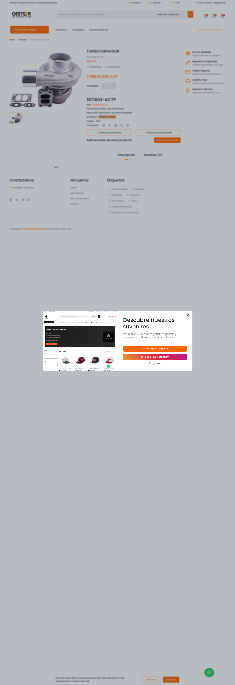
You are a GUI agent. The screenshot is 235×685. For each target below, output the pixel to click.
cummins (133, 194)
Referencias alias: (96, 108)
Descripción (126, 155)
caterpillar (115, 194)
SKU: (89, 104)
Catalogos (78, 29)
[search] (190, 14)
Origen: (90, 121)
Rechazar (151, 679)
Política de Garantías (109, 132)
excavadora (116, 200)
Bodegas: (92, 116)
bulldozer (138, 189)
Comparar (112, 66)
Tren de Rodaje (118, 189)
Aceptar (171, 679)
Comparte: (93, 125)
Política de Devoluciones (158, 132)
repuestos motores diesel (123, 212)
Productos (61, 29)
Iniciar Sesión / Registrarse (210, 2)
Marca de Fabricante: (98, 112)
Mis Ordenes (77, 193)
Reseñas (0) (153, 155)
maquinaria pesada (120, 206)
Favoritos (94, 66)
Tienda (22, 39)
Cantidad (92, 85)
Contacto (134, 2)
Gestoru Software (34, 228)
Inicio (12, 39)
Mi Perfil (74, 204)
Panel (73, 187)
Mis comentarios (79, 198)
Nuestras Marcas (98, 29)
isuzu (133, 200)
